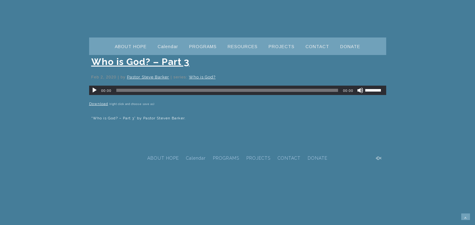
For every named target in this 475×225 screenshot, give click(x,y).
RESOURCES (243, 46)
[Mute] (360, 90)
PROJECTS (282, 46)
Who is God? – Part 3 (140, 61)
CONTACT (317, 46)
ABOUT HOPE (131, 46)
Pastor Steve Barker (148, 77)
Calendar (168, 46)
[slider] (227, 90)
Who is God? (202, 77)
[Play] (94, 90)
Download (98, 104)
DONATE (350, 46)
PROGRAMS (203, 46)
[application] (237, 90)
